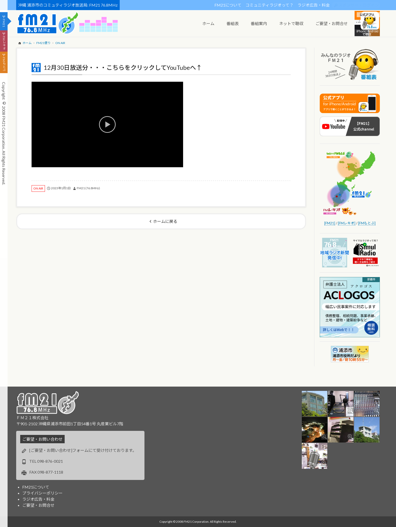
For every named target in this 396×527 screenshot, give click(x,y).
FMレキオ (4, 43)
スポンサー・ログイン (358, 5)
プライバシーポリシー (42, 493)
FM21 (4, 23)
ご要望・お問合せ (38, 505)
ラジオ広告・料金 (314, 5)
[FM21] (329, 223)
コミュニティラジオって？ (269, 5)
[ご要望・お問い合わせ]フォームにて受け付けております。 (82, 450)
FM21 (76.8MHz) (88, 188)
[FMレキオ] (346, 223)
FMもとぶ (4, 64)
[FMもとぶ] (367, 223)
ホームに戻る (165, 221)
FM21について (227, 5)
